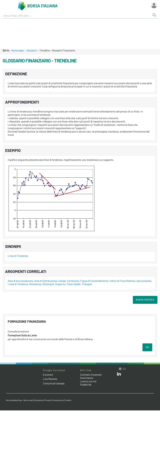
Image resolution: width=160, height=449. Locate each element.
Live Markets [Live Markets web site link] (50, 378)
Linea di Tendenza (18, 255)
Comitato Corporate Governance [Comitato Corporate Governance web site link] (91, 376)
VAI (147, 347)
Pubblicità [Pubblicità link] (85, 384)
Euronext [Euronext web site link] (48, 374)
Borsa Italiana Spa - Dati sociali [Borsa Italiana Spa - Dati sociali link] (19, 400)
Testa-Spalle (73, 284)
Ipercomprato (143, 280)
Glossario (32, 50)
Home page (17, 50)
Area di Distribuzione (45, 280)
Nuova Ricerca (145, 299)
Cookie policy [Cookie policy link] (58, 400)
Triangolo (87, 284)
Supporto (60, 284)
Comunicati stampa (53, 383)
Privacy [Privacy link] (47, 400)
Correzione (73, 280)
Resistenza (35, 284)
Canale (62, 280)
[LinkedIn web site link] (119, 374)
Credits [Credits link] (68, 400)
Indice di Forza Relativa (122, 280)
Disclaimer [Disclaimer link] (38, 400)
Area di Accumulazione (20, 280)
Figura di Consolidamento (94, 280)
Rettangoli (48, 284)
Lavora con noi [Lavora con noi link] (88, 381)
